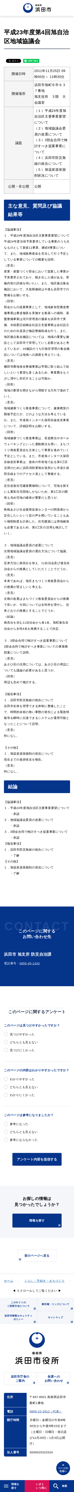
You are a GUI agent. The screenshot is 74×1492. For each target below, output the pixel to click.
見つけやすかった (22, 1034)
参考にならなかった (24, 1139)
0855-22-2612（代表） (46, 1411)
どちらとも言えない (24, 1042)
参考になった (19, 1124)
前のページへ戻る (33, 1258)
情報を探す (45, 1223)
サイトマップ (61, 1320)
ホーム (8, 1280)
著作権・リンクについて (58, 1307)
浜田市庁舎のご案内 (23, 1380)
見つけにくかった (22, 1050)
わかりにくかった (22, 1095)
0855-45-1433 (30, 963)
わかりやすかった (22, 1079)
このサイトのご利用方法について (22, 1306)
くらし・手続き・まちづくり (44, 1280)
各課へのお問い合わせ (57, 1380)
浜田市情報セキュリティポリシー (21, 1319)
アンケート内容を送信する (37, 1159)
